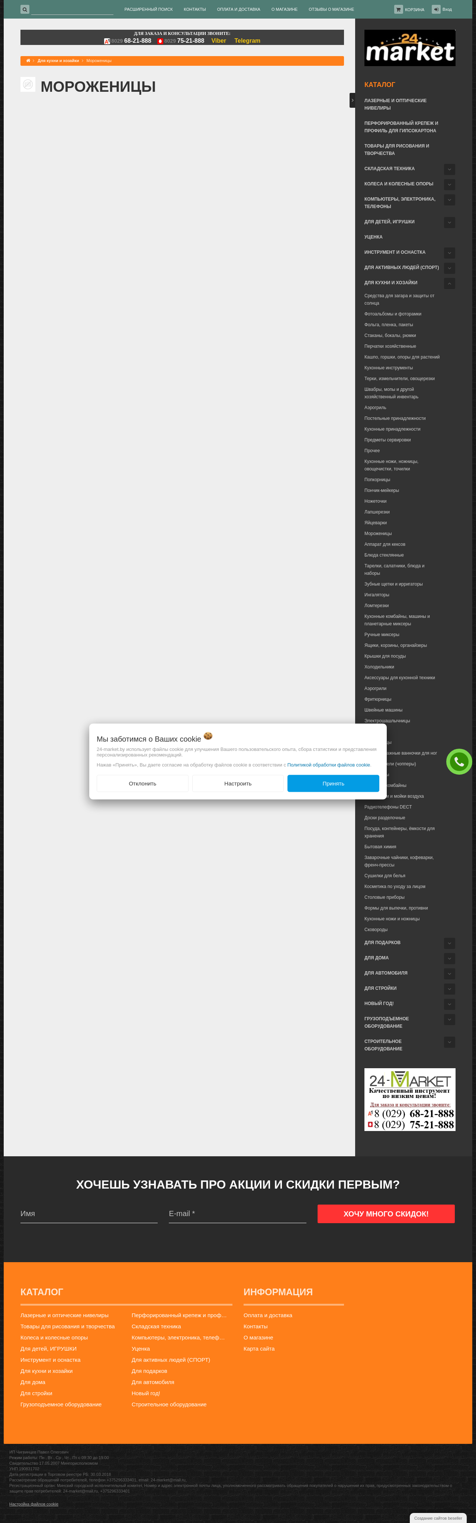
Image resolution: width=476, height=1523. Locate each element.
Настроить (237, 783)
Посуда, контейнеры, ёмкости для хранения (399, 832)
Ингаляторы (376, 594)
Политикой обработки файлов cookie (328, 764)
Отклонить (142, 783)
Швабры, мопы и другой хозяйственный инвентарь (391, 393)
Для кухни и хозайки (390, 282)
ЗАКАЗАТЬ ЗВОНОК (461, 761)
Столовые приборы (384, 897)
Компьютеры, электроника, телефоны (399, 203)
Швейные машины (383, 710)
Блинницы (375, 731)
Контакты (256, 1326)
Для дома (376, 957)
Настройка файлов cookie (33, 1504)
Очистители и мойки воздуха (394, 796)
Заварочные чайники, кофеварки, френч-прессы (399, 861)
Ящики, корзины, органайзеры (395, 645)
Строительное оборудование (383, 1045)
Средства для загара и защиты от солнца (399, 299)
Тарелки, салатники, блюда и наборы (394, 569)
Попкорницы (377, 479)
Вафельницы (378, 742)
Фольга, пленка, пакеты (388, 324)
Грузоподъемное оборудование (386, 1022)
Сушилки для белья (384, 875)
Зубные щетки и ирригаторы (393, 584)
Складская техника (389, 168)
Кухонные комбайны (385, 785)
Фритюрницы (378, 699)
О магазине (258, 1337)
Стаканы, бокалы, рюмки (390, 335)
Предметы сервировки (387, 440)
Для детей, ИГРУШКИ (389, 221)
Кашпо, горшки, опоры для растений (402, 357)
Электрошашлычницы (387, 720)
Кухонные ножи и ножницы (392, 918)
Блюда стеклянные (384, 555)
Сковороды (375, 929)
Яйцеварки (375, 522)
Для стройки (380, 988)
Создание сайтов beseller (438, 1518)
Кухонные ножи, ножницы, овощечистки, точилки (391, 465)
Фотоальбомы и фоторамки (392, 314)
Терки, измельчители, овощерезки (399, 378)
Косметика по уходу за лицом (394, 886)
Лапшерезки (377, 512)
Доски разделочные (384, 817)
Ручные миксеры (381, 634)
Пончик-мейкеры (381, 490)
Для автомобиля (386, 973)
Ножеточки (375, 501)
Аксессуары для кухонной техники (399, 677)
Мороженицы (378, 533)
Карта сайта (259, 1348)
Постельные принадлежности (395, 418)
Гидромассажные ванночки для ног (400, 753)
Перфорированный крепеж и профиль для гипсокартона (401, 127)
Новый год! (379, 1003)
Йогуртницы (376, 774)
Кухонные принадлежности (392, 429)
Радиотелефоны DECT (388, 807)
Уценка (373, 237)
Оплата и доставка (268, 1315)
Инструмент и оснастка (394, 252)
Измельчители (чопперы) (390, 764)
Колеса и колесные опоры (398, 184)
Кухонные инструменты (388, 367)
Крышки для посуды (385, 656)
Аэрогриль (375, 407)
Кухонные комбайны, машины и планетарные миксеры (397, 620)
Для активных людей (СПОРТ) (401, 267)
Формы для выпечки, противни (396, 908)
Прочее (372, 450)
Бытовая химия (380, 846)
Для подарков (382, 942)
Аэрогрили (375, 688)
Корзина (414, 9)
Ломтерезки (376, 605)
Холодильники (379, 667)
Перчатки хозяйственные (390, 346)
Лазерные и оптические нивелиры (395, 104)
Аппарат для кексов (384, 544)
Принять (333, 783)
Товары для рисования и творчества (396, 149)
